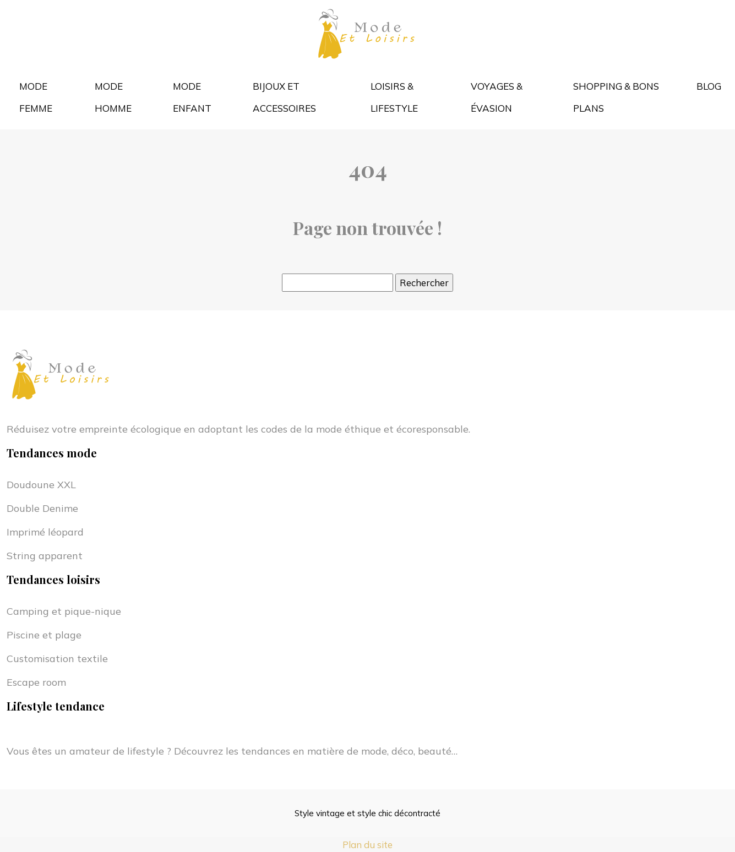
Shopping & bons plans (616, 97)
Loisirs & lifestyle (394, 97)
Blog (708, 86)
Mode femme (35, 97)
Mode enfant (192, 97)
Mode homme (113, 97)
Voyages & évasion (496, 97)
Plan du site (367, 844)
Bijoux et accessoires (284, 97)
